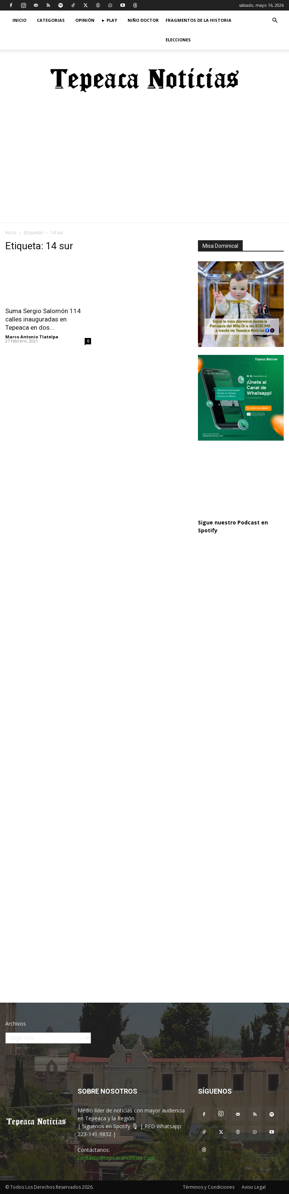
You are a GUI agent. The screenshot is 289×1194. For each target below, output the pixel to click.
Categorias (51, 20)
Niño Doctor (143, 20)
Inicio (19, 20)
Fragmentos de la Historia (198, 20)
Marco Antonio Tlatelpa (31, 336)
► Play (109, 20)
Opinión (84, 20)
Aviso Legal (254, 1187)
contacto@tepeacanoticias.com (116, 1157)
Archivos (15, 1023)
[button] (275, 20)
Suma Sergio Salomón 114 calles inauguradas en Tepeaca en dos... (43, 319)
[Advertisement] (144, 166)
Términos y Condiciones (208, 1187)
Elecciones (178, 39)
